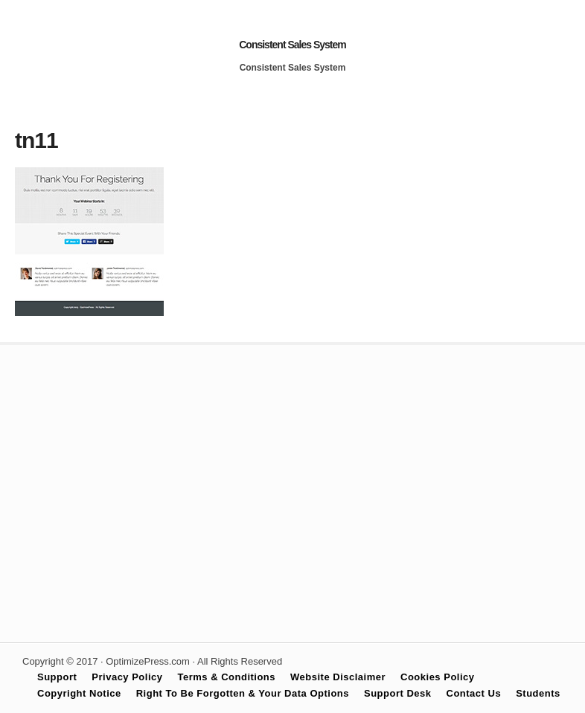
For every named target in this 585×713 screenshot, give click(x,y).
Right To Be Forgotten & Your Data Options (242, 693)
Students (538, 693)
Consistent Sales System (292, 45)
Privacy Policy (127, 677)
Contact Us (474, 693)
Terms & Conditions (227, 677)
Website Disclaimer (338, 677)
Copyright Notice (79, 693)
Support (57, 677)
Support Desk (398, 693)
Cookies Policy (437, 677)
